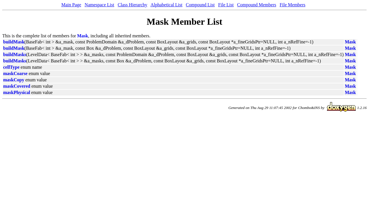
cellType (11, 67)
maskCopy (13, 79)
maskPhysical (16, 92)
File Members (292, 4)
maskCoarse (15, 73)
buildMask (14, 41)
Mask (82, 35)
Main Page (71, 4)
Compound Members (256, 4)
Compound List (200, 4)
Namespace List (99, 4)
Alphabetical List (166, 4)
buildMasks (14, 54)
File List (226, 4)
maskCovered (16, 86)
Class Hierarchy (132, 4)
